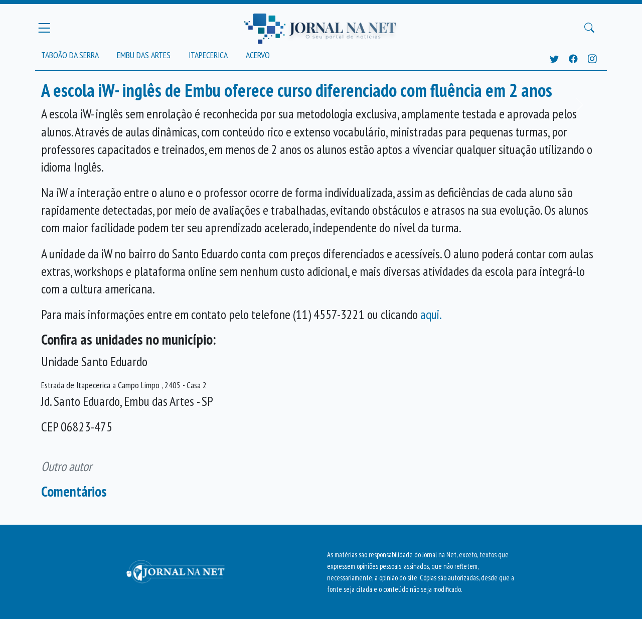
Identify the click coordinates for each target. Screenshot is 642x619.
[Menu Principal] (44, 28)
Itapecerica (208, 55)
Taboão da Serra (70, 55)
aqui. (431, 314)
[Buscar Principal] (589, 28)
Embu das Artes (144, 55)
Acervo (258, 55)
